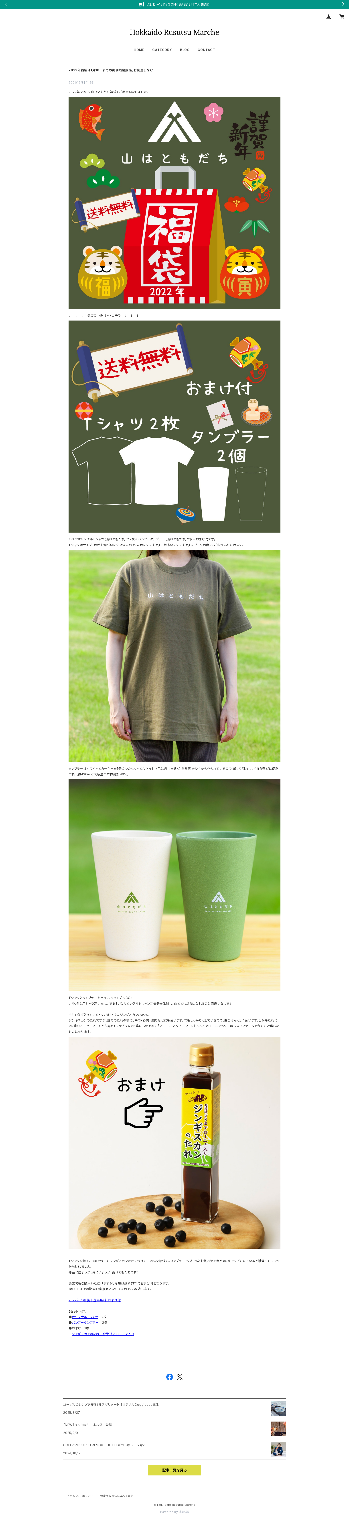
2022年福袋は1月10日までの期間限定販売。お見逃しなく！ (111, 70)
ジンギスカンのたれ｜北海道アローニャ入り (103, 1334)
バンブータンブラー (85, 1322)
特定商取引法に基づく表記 (117, 1496)
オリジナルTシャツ (85, 1317)
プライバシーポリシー (80, 1496)
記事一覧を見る (174, 1470)
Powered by (174, 1512)
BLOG (185, 50)
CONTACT (206, 50)
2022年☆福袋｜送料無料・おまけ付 (95, 1300)
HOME (139, 50)
